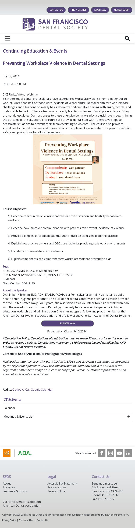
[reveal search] (127, 38)
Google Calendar (42, 389)
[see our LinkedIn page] (128, 453)
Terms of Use (56, 491)
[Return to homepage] (67, 24)
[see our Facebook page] (101, 453)
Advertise (9, 487)
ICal (26, 389)
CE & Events (12, 399)
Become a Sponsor (15, 491)
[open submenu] (129, 416)
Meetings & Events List (18, 416)
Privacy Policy (9, 520)
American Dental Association (21, 505)
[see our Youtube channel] (119, 453)
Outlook (17, 389)
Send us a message (104, 483)
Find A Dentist (78, 9)
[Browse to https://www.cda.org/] (20, 453)
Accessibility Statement (62, 483)
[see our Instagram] (110, 453)
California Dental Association (22, 502)
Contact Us (56, 9)
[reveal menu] (8, 38)
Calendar (9, 408)
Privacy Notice (56, 487)
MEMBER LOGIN (121, 9)
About (7, 483)
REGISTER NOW (67, 323)
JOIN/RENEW (100, 9)
